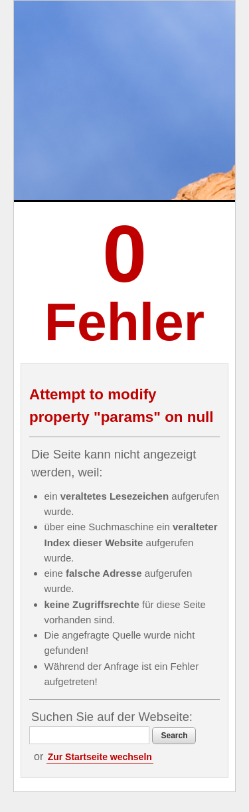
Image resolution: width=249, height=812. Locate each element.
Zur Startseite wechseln (100, 757)
